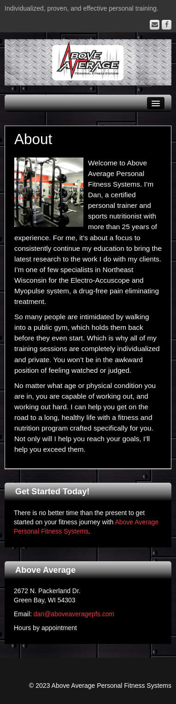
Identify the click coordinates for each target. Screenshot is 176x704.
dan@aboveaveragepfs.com (74, 614)
